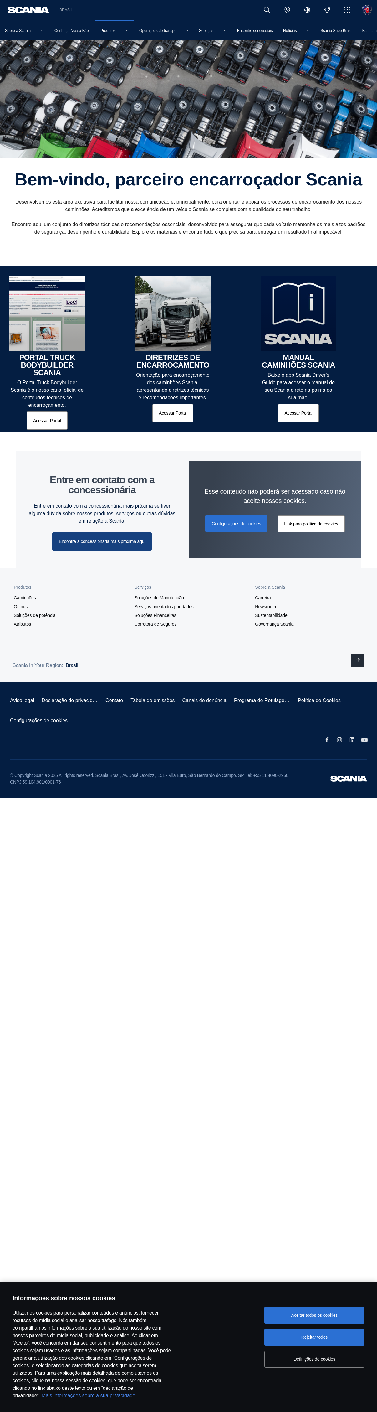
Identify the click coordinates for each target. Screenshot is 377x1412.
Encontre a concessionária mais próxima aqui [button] (102, 541)
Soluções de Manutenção (159, 597)
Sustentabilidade (271, 615)
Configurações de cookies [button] (236, 523)
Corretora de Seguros (156, 624)
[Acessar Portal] (47, 420)
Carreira (263, 597)
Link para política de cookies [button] (311, 523)
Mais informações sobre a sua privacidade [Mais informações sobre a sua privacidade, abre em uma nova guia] (88, 1395)
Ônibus (21, 606)
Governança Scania (274, 624)
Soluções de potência (35, 615)
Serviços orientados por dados (164, 606)
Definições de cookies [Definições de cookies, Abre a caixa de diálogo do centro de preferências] (314, 1359)
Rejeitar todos (314, 1337)
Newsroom (265, 606)
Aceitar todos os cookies (314, 1315)
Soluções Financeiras (155, 615)
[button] (347, 10)
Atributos (22, 624)
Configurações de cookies (39, 720)
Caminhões (25, 597)
